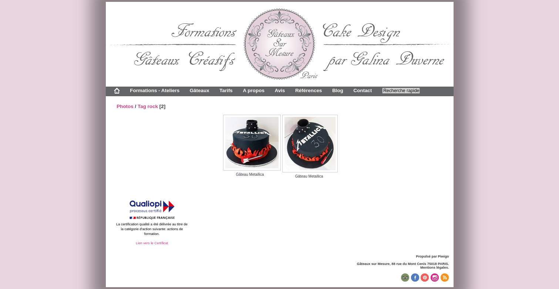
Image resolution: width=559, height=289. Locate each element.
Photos (125, 106)
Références (308, 90)
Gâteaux (199, 90)
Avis (280, 90)
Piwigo (443, 256)
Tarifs (226, 90)
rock (153, 106)
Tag (142, 106)
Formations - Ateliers (154, 90)
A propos (253, 90)
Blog (337, 90)
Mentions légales (434, 267)
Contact (362, 90)
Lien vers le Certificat (152, 243)
